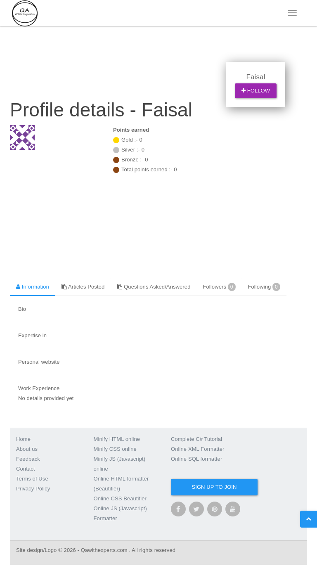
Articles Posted (83, 287)
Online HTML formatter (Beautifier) (121, 484)
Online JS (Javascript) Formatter (120, 513)
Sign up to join (214, 487)
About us (27, 449)
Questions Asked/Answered (153, 287)
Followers (219, 287)
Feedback (28, 459)
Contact (25, 469)
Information (32, 287)
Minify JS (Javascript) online (120, 464)
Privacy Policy (33, 488)
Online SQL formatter (196, 459)
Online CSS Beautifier (120, 498)
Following (264, 287)
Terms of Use (32, 479)
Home (23, 439)
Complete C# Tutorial (196, 439)
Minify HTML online (117, 439)
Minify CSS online (115, 449)
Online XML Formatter (197, 449)
